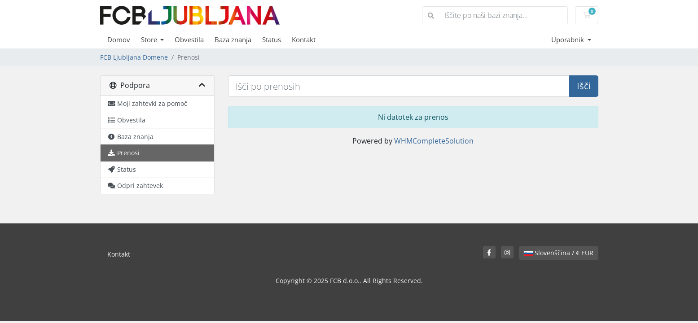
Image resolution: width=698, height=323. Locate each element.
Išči (584, 86)
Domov (118, 39)
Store (150, 39)
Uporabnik (568, 39)
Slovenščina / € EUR (558, 253)
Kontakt (304, 39)
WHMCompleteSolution (434, 141)
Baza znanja (233, 39)
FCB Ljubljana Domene (134, 57)
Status (271, 39)
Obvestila (189, 39)
